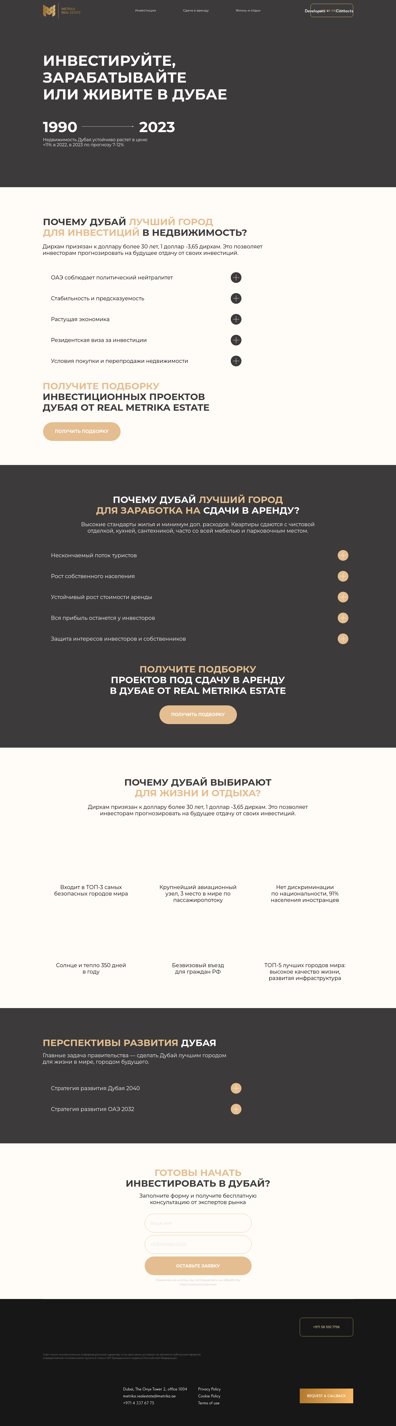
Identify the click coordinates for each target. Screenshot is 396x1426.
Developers (315, 10)
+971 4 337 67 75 (138, 1403)
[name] (198, 1223)
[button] (82, 431)
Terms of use (209, 1403)
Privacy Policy (209, 1389)
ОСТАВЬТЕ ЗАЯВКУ (198, 1266)
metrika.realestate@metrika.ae (149, 1396)
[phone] (198, 1244)
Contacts (344, 10)
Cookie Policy (209, 1396)
